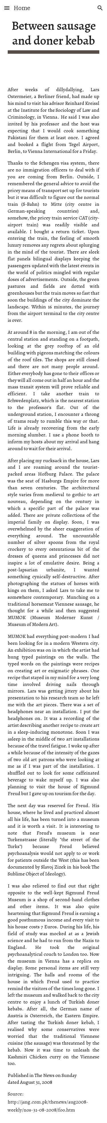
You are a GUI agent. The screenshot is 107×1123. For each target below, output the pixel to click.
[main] (53, 36)
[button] (7, 8)
